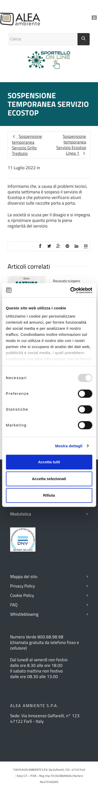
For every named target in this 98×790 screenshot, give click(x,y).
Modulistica (20, 514)
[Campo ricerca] (43, 39)
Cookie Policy (22, 595)
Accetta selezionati (49, 479)
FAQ (13, 604)
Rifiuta (49, 495)
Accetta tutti (49, 462)
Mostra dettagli (68, 446)
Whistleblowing (24, 614)
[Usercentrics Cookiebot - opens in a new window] (70, 290)
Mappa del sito (23, 576)
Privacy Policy (22, 586)
